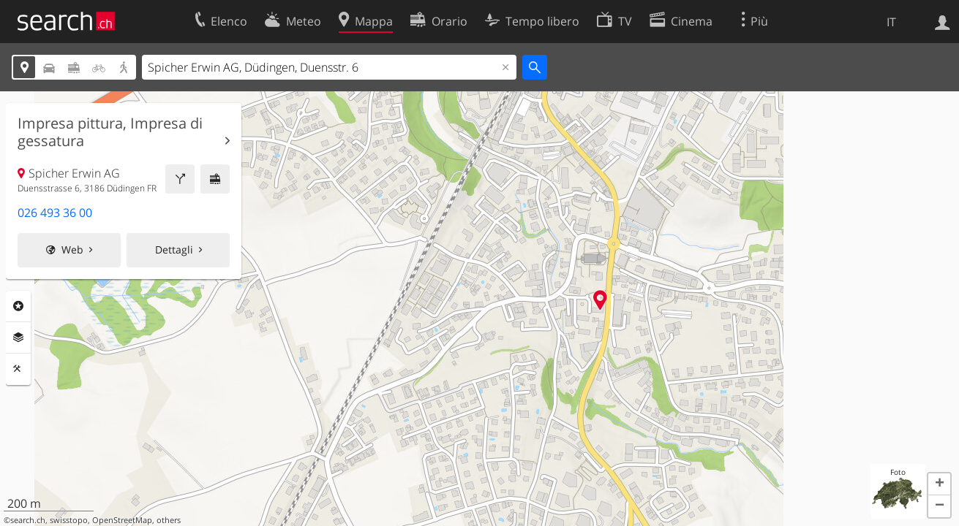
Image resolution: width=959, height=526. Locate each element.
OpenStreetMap (122, 520)
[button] (939, 484)
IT (891, 22)
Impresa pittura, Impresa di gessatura (110, 132)
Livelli (18, 337)
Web (72, 249)
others (169, 520)
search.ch (27, 520)
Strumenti (18, 369)
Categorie (18, 306)
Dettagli (174, 249)
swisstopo (69, 520)
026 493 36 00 (55, 213)
